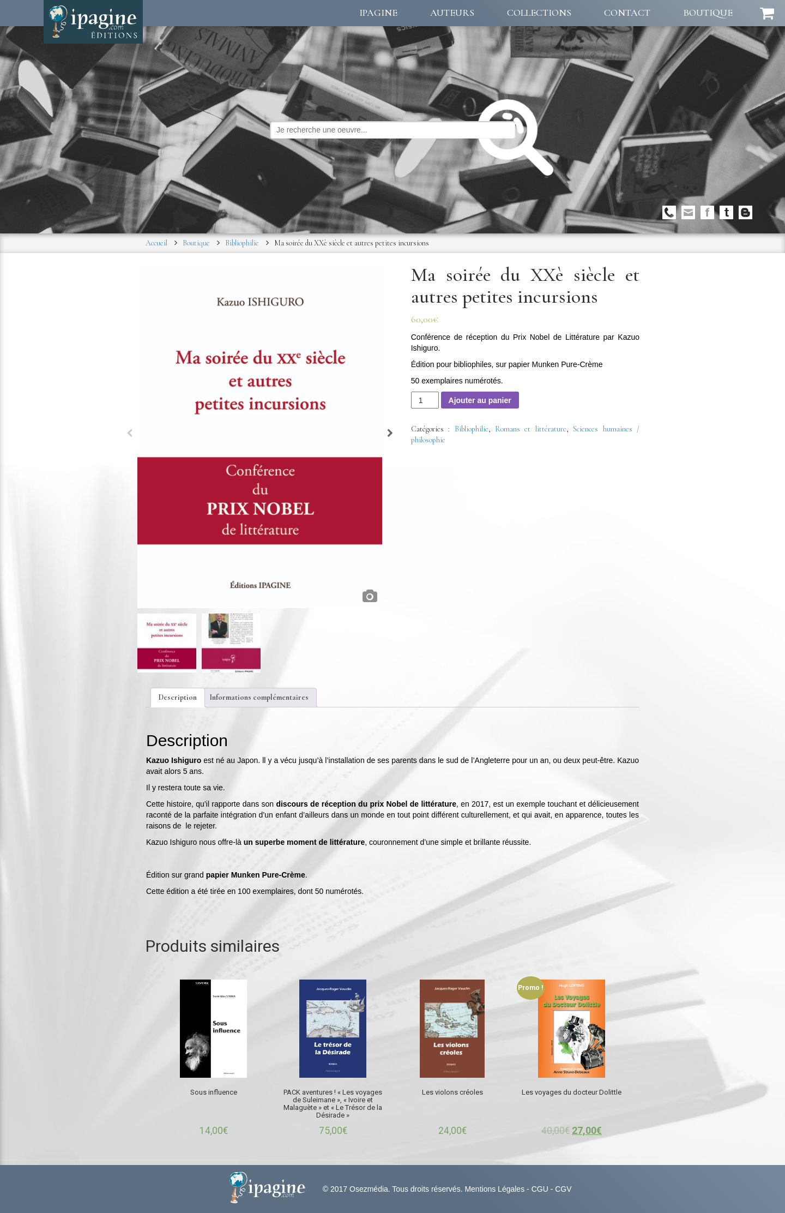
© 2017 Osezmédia (355, 1189)
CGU (540, 1189)
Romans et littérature (530, 429)
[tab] (177, 697)
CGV (563, 1189)
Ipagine (378, 13)
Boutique (708, 13)
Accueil (156, 243)
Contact (627, 13)
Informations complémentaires (259, 697)
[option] (260, 436)
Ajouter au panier (480, 400)
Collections (539, 13)
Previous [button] (129, 436)
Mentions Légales (494, 1189)
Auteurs (452, 13)
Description (178, 697)
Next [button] (390, 436)
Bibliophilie (242, 243)
